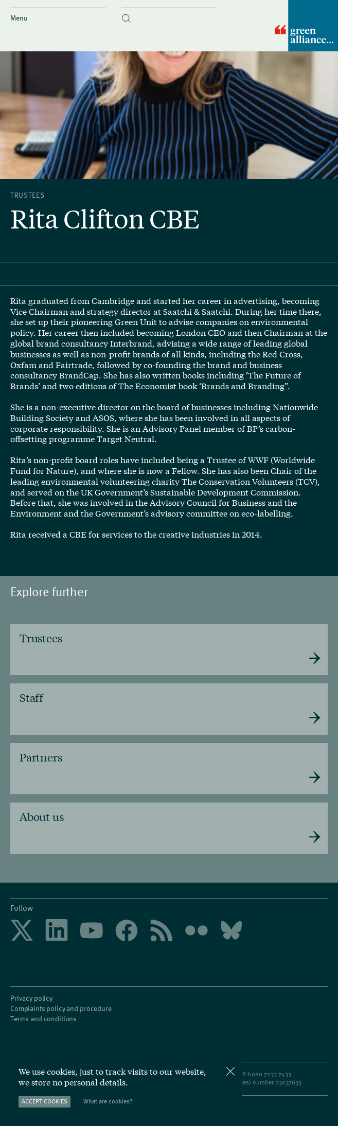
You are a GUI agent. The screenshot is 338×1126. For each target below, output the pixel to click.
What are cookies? (107, 1101)
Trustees (27, 195)
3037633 (290, 1078)
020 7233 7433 (271, 1070)
